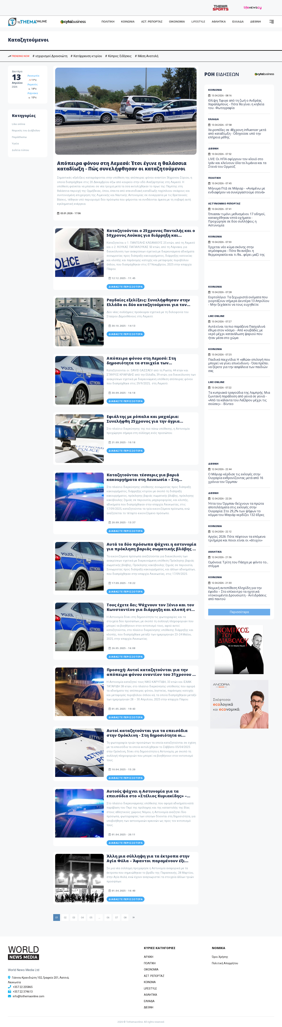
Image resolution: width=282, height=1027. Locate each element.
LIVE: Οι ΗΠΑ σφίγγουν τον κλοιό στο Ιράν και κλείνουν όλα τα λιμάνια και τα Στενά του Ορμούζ (237, 162)
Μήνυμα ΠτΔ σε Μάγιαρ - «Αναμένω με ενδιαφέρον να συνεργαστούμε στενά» (236, 190)
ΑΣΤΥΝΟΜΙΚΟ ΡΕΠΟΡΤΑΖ (224, 203)
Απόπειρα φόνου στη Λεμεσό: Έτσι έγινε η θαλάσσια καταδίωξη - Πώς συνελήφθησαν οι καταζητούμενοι (121, 166)
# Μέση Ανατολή (146, 56)
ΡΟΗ (221, 74)
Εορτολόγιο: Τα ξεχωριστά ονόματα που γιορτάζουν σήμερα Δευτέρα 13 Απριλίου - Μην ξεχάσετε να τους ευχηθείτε (238, 301)
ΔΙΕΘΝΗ (255, 22)
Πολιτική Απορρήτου (225, 963)
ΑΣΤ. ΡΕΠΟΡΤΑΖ (151, 22)
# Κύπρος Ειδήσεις (118, 56)
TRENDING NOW (18, 56)
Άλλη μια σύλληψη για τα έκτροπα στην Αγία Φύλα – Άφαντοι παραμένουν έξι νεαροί (148, 860)
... (99, 917)
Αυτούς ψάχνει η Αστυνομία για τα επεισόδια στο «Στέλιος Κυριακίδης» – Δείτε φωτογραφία (147, 796)
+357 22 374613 (23, 991)
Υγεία (15, 143)
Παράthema (19, 137)
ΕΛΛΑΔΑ (238, 22)
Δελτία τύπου (20, 150)
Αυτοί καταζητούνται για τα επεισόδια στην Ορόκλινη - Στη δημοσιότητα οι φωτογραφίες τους (147, 735)
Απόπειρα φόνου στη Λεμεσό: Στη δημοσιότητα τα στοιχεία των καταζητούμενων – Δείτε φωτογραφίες (147, 363)
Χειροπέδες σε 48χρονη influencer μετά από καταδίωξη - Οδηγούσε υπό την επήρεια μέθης (237, 133)
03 (73, 917)
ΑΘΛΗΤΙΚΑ (219, 22)
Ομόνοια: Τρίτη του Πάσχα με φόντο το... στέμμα (238, 564)
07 (116, 917)
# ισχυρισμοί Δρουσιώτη (49, 56)
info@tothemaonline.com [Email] (28, 996)
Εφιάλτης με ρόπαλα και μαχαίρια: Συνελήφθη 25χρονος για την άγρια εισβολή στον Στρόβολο (143, 421)
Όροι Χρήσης (220, 956)
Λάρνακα (32, 93)
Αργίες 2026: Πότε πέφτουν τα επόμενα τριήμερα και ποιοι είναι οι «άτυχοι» (236, 538)
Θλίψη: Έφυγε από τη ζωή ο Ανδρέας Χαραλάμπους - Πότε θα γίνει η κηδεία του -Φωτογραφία (236, 104)
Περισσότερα (239, 612)
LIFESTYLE (198, 22)
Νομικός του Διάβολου (26, 130)
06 (108, 917)
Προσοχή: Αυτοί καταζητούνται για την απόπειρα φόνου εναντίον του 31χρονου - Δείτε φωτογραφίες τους (150, 674)
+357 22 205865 (23, 987)
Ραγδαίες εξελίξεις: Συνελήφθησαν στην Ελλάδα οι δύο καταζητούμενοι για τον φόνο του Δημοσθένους (148, 304)
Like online (18, 124)
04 (82, 917)
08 (125, 917)
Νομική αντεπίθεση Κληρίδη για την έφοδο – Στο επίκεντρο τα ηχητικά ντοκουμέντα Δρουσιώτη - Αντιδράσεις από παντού (237, 593)
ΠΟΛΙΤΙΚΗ (108, 22)
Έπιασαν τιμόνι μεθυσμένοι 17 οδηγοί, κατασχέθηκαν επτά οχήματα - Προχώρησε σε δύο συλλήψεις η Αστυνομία (236, 219)
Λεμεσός (32, 84)
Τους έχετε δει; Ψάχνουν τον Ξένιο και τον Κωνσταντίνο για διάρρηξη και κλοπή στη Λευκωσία (150, 609)
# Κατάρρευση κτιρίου (86, 56)
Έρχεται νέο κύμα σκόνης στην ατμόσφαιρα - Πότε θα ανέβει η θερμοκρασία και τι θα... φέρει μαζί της (236, 251)
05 (91, 917)
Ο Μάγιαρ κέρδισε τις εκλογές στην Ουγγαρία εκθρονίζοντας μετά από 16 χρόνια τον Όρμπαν (235, 478)
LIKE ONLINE (216, 316)
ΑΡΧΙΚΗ (148, 956)
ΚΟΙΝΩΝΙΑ (128, 22)
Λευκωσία (33, 75)
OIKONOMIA (151, 969)
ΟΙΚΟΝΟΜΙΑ (177, 22)
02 (65, 917)
